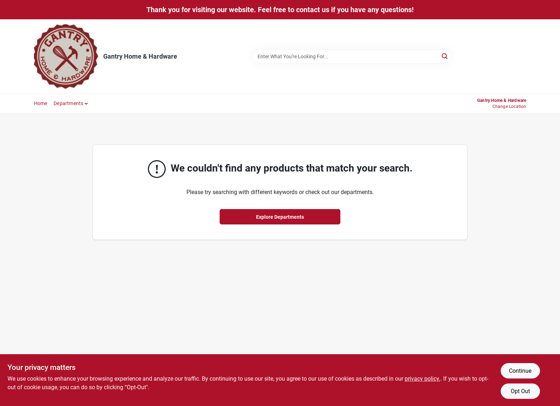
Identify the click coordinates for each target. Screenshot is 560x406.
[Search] (445, 56)
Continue (520, 370)
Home (41, 103)
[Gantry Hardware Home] (66, 56)
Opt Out (520, 391)
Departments (68, 103)
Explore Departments (280, 217)
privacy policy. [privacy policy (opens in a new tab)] (422, 378)
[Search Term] (352, 56)
